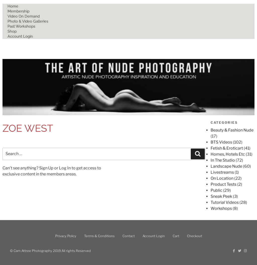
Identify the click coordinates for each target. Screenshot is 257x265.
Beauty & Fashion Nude (232, 130)
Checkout (194, 236)
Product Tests (223, 184)
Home (13, 6)
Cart (176, 236)
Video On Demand (24, 16)
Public (216, 190)
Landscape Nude (226, 166)
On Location (222, 178)
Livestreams (222, 172)
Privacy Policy (65, 236)
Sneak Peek (221, 196)
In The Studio (223, 160)
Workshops (221, 208)
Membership (18, 11)
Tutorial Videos (225, 202)
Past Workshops (21, 26)
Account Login (20, 36)
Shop (12, 31)
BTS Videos (221, 142)
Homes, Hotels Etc (228, 154)
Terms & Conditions (99, 236)
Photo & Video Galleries (28, 21)
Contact (128, 236)
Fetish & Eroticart (227, 148)
